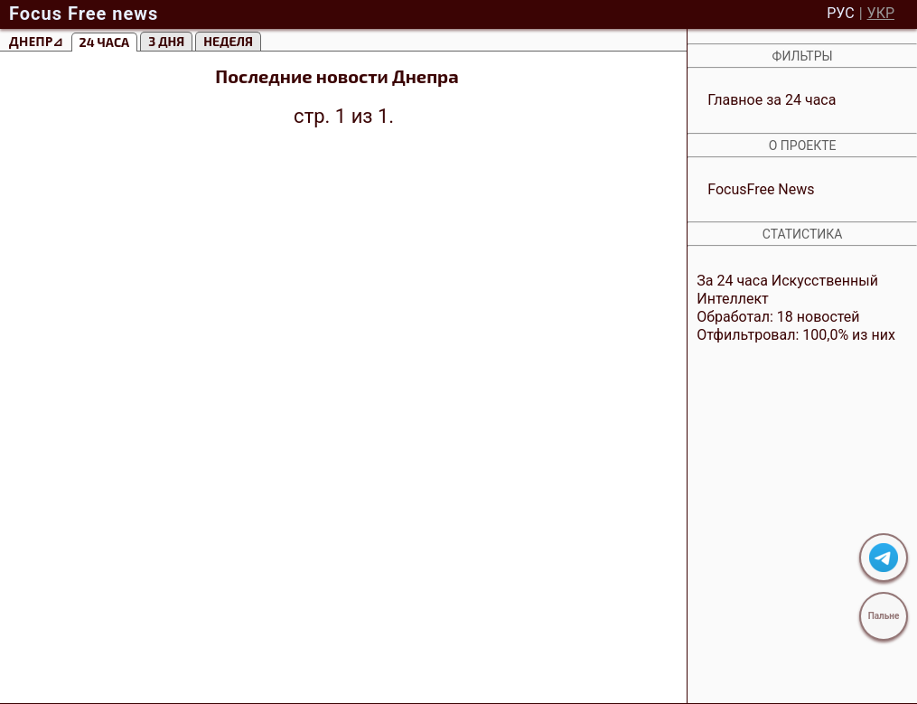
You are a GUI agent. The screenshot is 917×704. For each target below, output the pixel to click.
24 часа (105, 42)
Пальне (884, 616)
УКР (880, 13)
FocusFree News (760, 189)
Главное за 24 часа (771, 99)
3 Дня (166, 41)
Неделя (228, 41)
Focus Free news (83, 13)
